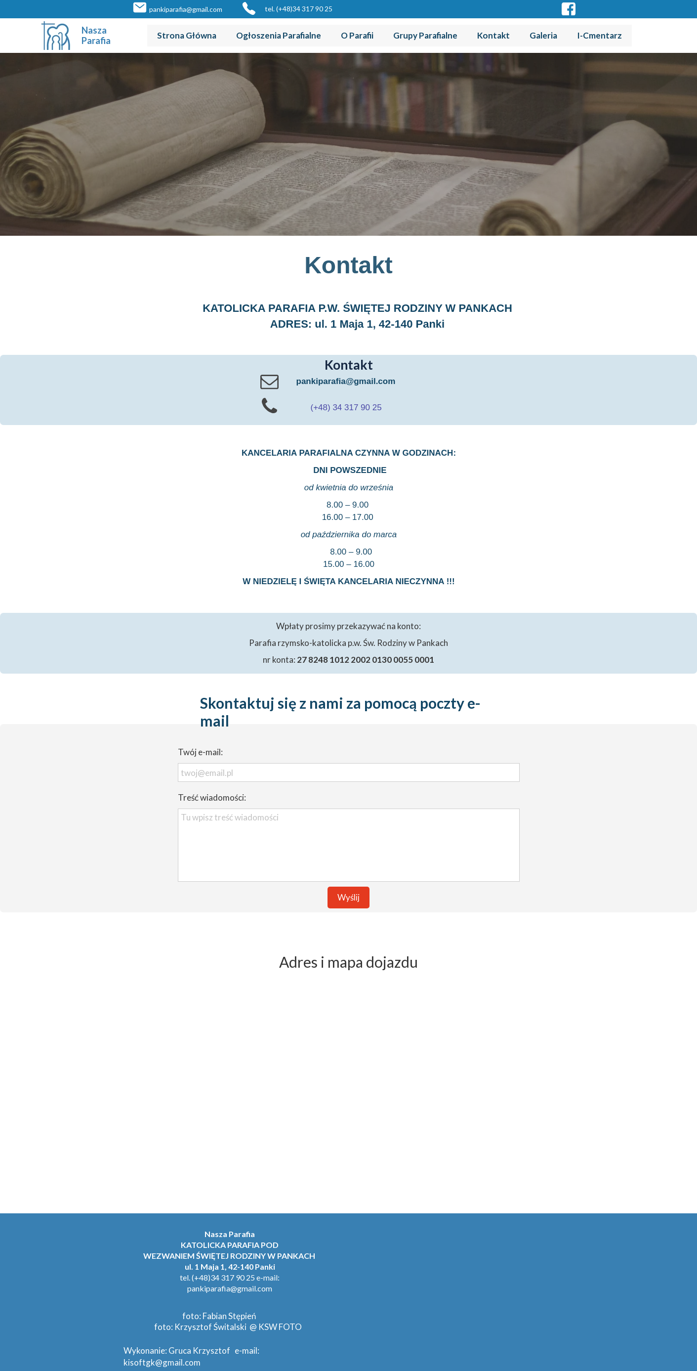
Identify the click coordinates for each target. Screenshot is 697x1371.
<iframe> (348, 1089)
